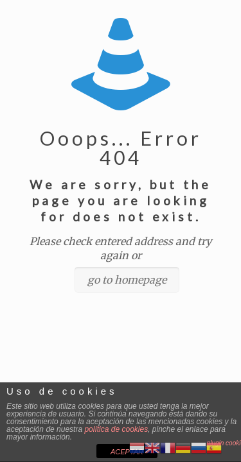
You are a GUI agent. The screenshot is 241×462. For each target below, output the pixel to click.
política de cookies (116, 429)
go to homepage (126, 279)
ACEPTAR (127, 452)
